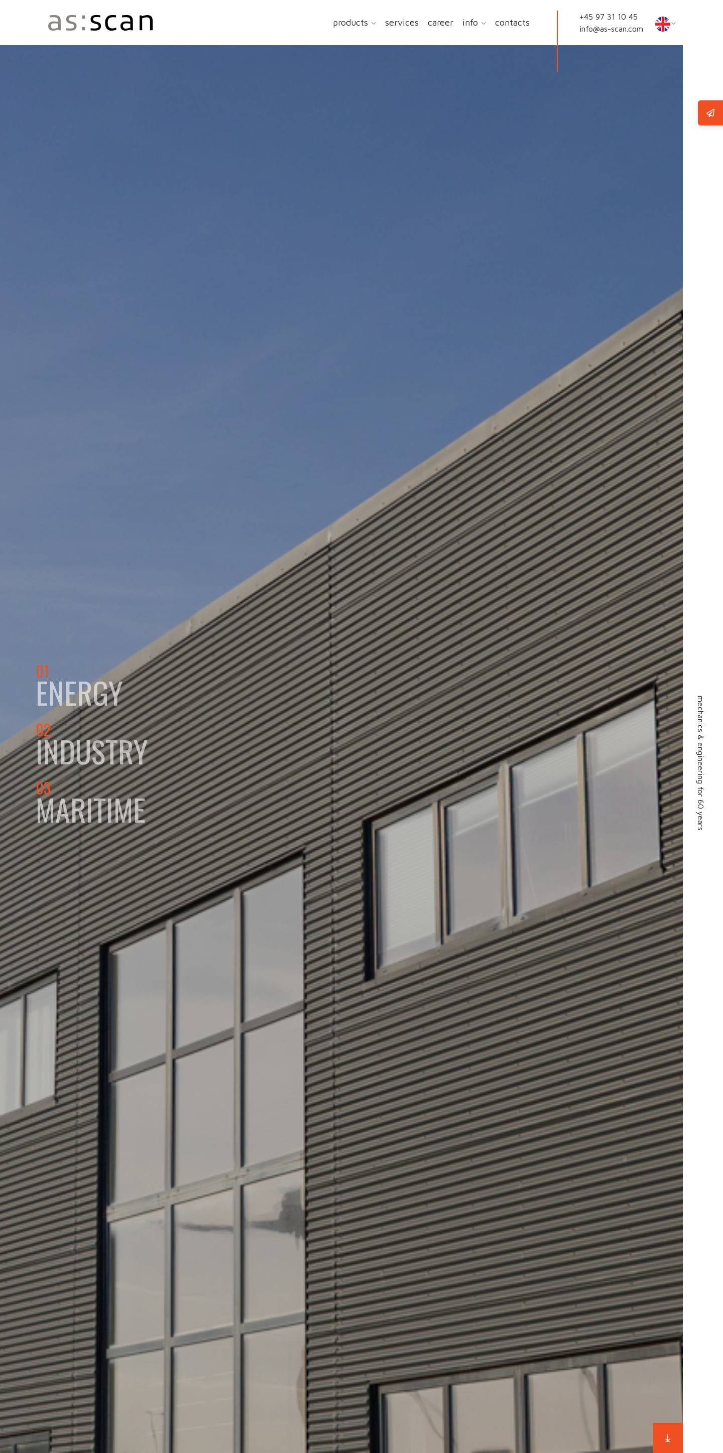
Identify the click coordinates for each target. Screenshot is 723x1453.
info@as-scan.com (611, 28)
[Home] (100, 23)
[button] (373, 23)
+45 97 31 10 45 (608, 16)
